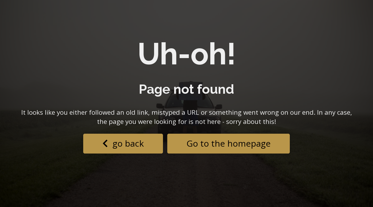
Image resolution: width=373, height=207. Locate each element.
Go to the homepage (229, 143)
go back (123, 143)
